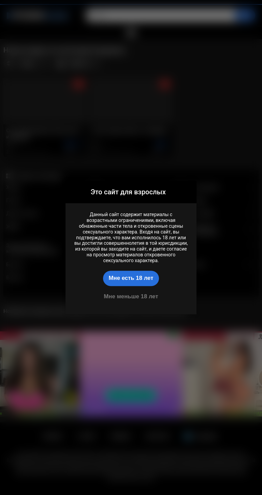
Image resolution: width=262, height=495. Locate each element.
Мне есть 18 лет (131, 278)
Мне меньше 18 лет (131, 296)
